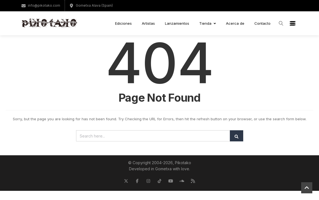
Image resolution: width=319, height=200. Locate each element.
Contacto (262, 23)
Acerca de (235, 23)
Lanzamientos (177, 23)
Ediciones (123, 23)
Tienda (207, 23)
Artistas (148, 23)
